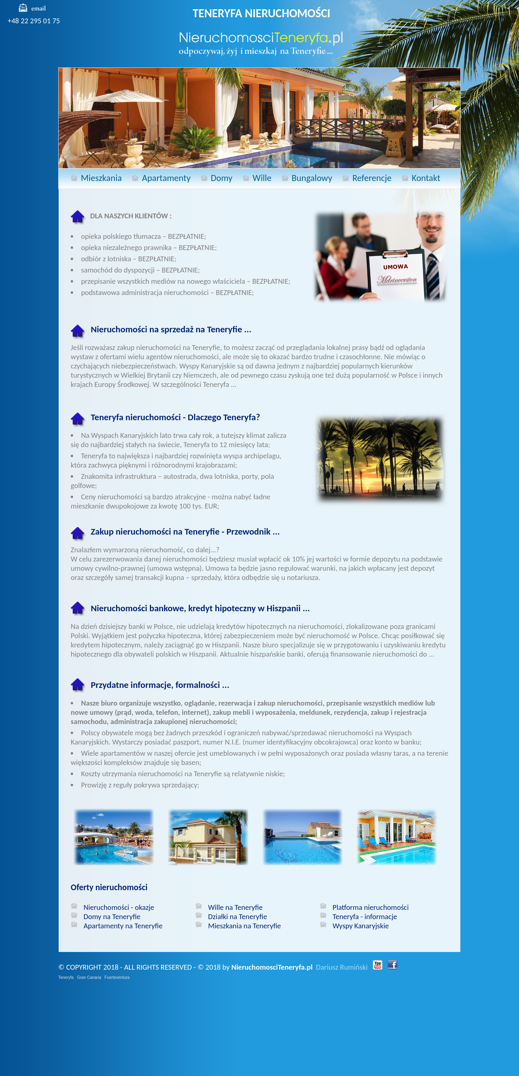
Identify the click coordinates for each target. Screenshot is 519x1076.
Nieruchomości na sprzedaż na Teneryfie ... (171, 329)
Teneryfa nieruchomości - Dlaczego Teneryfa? (175, 417)
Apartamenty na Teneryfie (123, 925)
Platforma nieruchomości (371, 907)
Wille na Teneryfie (235, 907)
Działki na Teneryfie (237, 916)
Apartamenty (166, 177)
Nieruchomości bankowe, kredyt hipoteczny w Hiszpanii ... (200, 608)
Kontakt (426, 177)
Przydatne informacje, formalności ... (160, 684)
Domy (222, 177)
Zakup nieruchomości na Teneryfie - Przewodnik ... (185, 531)
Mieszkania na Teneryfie (244, 925)
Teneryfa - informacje (365, 916)
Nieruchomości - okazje (119, 907)
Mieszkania (101, 177)
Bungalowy (312, 177)
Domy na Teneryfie (112, 916)
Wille (262, 177)
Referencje (372, 177)
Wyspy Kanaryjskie (361, 925)
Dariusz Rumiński (342, 967)
